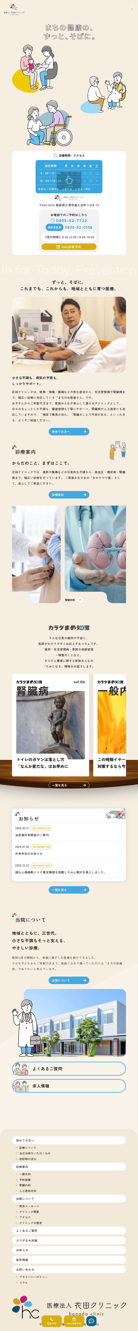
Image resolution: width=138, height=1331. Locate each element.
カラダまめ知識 (26, 1240)
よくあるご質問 (26, 1231)
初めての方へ (25, 1140)
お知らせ (22, 1250)
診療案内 (22, 1167)
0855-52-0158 (78, 227)
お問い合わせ (25, 1269)
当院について (25, 1199)
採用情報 (22, 1260)
